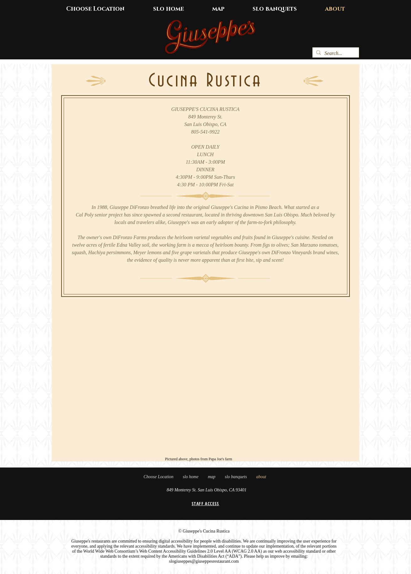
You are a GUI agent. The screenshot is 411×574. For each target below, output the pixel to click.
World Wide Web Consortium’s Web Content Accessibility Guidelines (144, 551)
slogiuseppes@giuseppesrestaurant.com (204, 561)
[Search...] (335, 53)
